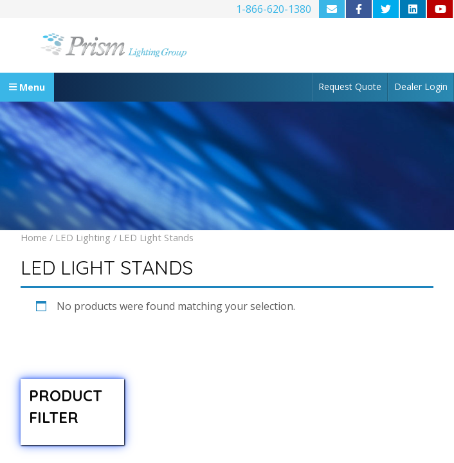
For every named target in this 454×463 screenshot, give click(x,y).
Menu (27, 87)
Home (34, 237)
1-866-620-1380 (273, 9)
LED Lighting (83, 237)
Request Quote (349, 86)
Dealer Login (421, 86)
